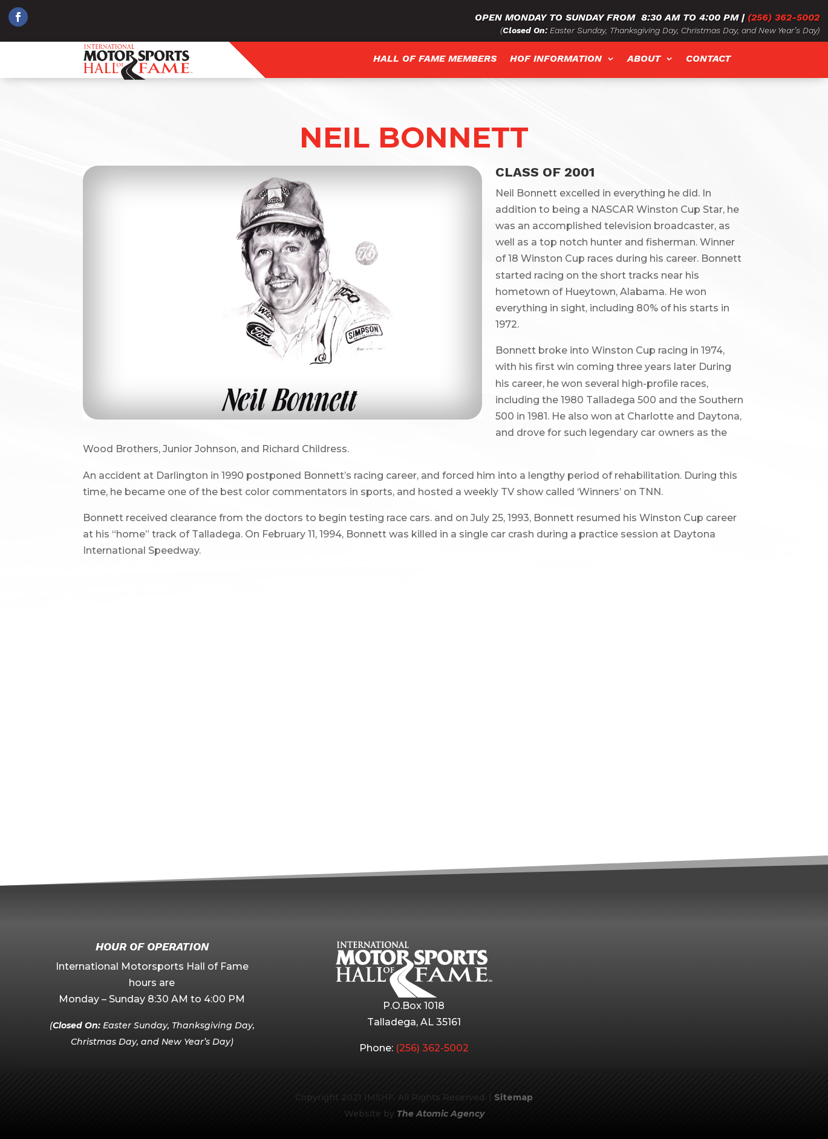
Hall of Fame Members (435, 59)
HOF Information (556, 59)
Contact (708, 59)
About (643, 59)
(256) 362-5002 (784, 17)
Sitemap (513, 1097)
